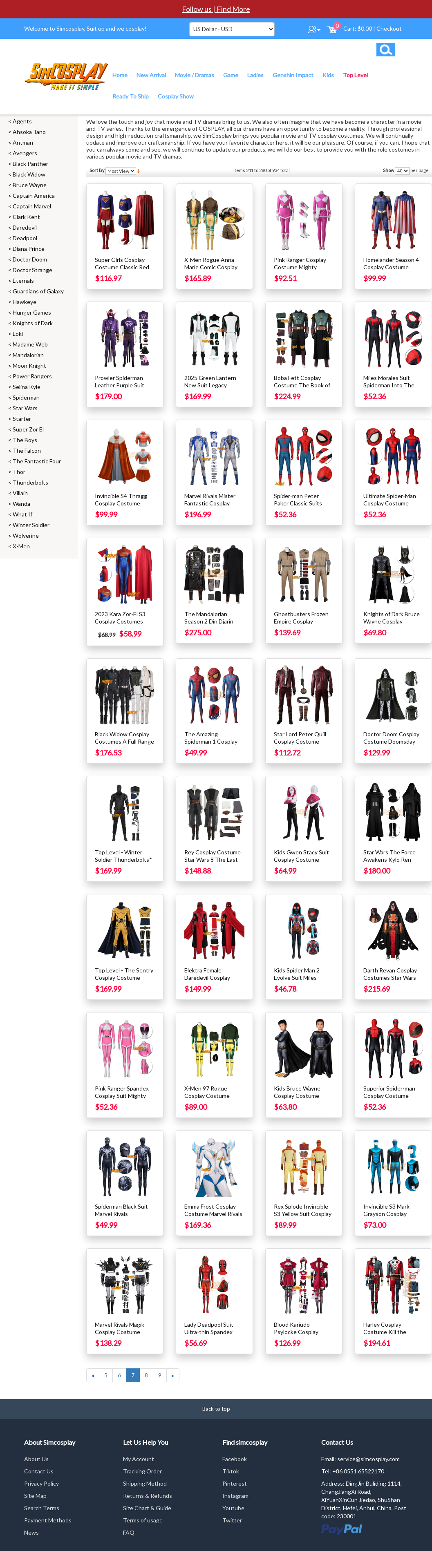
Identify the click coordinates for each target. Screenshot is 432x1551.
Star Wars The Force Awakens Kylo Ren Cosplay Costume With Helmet (393, 863)
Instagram (235, 1495)
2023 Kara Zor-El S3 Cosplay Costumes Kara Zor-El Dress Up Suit (121, 624)
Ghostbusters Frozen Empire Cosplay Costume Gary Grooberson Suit (301, 624)
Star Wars (25, 408)
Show (388, 170)
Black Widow (29, 174)
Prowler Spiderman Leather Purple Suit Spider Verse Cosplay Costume (122, 388)
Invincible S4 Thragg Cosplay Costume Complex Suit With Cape (121, 506)
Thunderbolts (30, 482)
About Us (36, 1458)
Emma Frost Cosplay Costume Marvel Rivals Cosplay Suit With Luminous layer (213, 1217)
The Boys (25, 439)
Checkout (389, 28)
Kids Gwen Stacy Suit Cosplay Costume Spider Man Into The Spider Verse (301, 863)
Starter (22, 418)
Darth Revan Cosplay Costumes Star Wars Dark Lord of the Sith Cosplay (390, 981)
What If (22, 514)
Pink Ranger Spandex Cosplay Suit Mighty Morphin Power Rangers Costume (122, 1099)
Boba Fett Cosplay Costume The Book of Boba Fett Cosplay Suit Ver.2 (303, 388)
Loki (18, 333)
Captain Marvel (32, 206)
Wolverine (26, 535)
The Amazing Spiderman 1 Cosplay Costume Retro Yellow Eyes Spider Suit (213, 745)
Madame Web (30, 344)
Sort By (97, 170)
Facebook (234, 1458)
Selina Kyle (26, 386)
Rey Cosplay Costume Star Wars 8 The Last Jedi (212, 859)
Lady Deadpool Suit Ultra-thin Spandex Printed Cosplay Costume (208, 1335)
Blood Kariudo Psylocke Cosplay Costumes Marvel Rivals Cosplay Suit (298, 1335)
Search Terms (41, 1507)
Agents (22, 121)
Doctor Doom (30, 259)
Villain (20, 492)
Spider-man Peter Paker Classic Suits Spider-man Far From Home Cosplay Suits (300, 506)
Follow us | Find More (216, 8)
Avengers (25, 153)
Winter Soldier (31, 524)
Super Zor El (28, 429)
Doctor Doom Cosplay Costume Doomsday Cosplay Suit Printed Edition (391, 745)
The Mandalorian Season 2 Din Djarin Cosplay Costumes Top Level (214, 624)
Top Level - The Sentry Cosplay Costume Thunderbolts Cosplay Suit (124, 981)
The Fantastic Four (37, 461)
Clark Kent (26, 216)
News (31, 1532)
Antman (23, 142)
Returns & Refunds (147, 1495)
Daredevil (25, 227)
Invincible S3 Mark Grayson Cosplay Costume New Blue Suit (388, 1217)
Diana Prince (29, 248)
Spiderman (26, 397)
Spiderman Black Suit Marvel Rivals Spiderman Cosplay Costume (121, 1217)
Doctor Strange (32, 269)
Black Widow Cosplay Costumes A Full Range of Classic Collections (124, 741)
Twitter (232, 1520)
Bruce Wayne (30, 184)
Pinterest (234, 1483)
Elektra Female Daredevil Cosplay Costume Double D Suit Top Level (208, 981)
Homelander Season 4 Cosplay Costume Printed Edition (391, 267)
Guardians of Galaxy (38, 291)
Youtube (233, 1507)
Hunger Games (32, 312)
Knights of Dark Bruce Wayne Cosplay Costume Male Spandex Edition (391, 624)
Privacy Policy (41, 1483)
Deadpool (25, 238)
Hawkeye (24, 301)
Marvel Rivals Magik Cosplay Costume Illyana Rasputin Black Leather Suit (122, 1335)
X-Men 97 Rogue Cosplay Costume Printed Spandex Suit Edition (211, 1099)
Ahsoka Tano (29, 131)
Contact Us (39, 1471)
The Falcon (27, 450)
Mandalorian (28, 354)
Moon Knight (29, 365)
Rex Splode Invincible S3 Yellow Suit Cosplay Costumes (302, 1214)
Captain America (34, 195)
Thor (19, 471)
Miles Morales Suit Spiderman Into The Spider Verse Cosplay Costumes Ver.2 (390, 388)
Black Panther (30, 163)
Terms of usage (143, 1520)
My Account (138, 1458)
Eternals (23, 280)
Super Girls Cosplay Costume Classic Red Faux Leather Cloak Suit (122, 270)
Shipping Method (145, 1483)
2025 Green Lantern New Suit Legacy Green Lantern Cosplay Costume (214, 388)
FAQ (128, 1532)
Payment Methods (48, 1520)
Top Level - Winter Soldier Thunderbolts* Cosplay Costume (123, 859)
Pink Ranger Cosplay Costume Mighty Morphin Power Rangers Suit (300, 270)
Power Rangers (32, 376)
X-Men (21, 546)
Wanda (21, 503)
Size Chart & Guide (147, 1507)
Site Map (35, 1495)
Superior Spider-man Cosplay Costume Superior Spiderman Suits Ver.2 (389, 1099)
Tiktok (230, 1471)
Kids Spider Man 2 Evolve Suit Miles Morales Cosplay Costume (297, 981)
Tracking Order (142, 1471)
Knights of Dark (33, 323)
